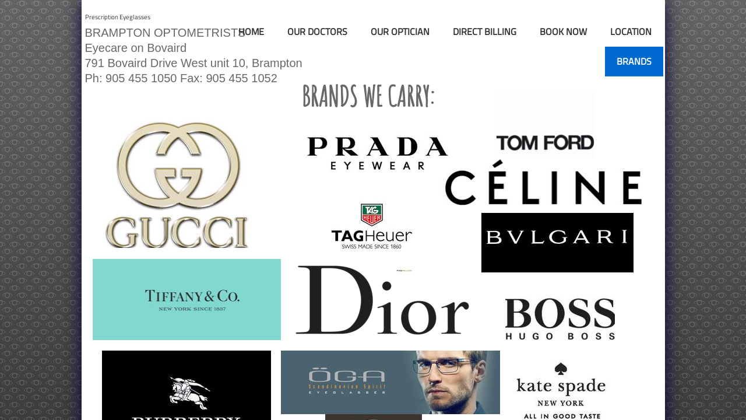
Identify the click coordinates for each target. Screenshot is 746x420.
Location (631, 31)
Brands (634, 61)
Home (251, 31)
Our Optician (400, 31)
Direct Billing (484, 31)
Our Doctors (317, 31)
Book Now (563, 31)
